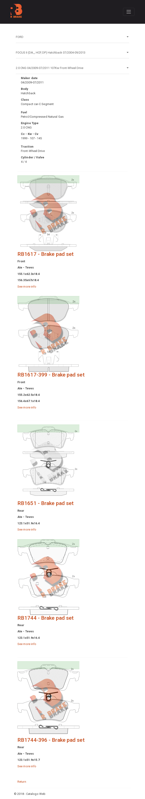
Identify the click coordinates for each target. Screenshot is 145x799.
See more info (26, 286)
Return (21, 781)
